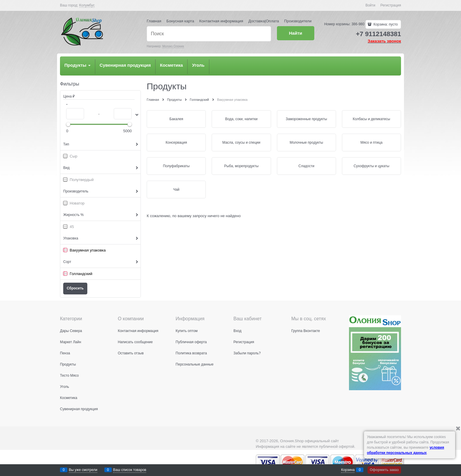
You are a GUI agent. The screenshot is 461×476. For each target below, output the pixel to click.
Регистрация (390, 5)
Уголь (198, 65)
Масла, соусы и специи (241, 142)
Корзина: (385, 24)
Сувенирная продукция (125, 65)
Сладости (306, 166)
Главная (154, 21)
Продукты (77, 65)
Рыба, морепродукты (241, 166)
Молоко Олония (173, 46)
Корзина (348, 469)
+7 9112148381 (378, 34)
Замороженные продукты (306, 119)
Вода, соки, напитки (241, 119)
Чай (176, 189)
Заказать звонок (384, 41)
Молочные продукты (306, 142)
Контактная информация (221, 21)
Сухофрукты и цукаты (371, 166)
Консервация (176, 142)
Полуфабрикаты (176, 166)
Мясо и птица (371, 142)
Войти (370, 5)
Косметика (171, 65)
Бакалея (176, 119)
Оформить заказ (384, 470)
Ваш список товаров (129, 469)
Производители (297, 21)
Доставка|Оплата (263, 21)
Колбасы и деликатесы (371, 119)
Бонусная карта (180, 21)
